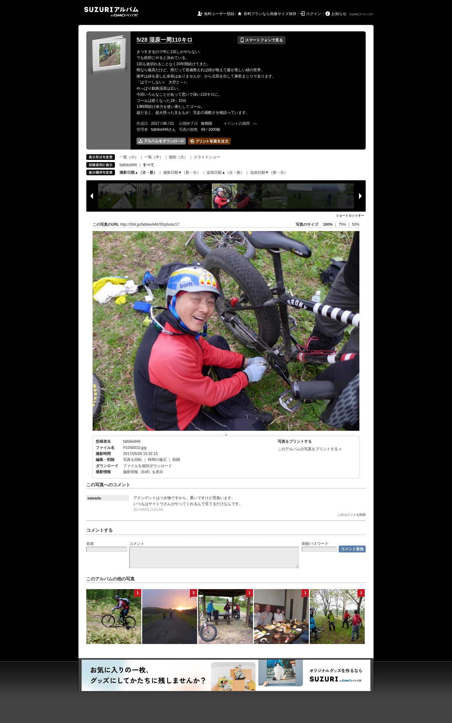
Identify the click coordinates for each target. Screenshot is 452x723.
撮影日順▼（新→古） (182, 172)
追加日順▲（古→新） (225, 172)
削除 (176, 459)
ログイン (313, 14)
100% (328, 224)
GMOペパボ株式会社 (361, 14)
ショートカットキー (350, 215)
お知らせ (339, 14)
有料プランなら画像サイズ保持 (270, 14)
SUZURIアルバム (111, 11)
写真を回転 (132, 459)
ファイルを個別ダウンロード (147, 466)
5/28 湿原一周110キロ (164, 40)
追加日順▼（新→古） (269, 172)
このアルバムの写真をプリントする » (309, 449)
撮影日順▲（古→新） (138, 172)
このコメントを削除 (351, 514)
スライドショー (207, 157)
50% (355, 224)
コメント (136, 543)
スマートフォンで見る (261, 40)
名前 (90, 543)
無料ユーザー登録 (219, 14)
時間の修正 (157, 459)
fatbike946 (128, 165)
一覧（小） (129, 157)
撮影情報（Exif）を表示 (143, 472)
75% (342, 224)
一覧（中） (153, 157)
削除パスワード (315, 543)
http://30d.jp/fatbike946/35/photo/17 (149, 224)
